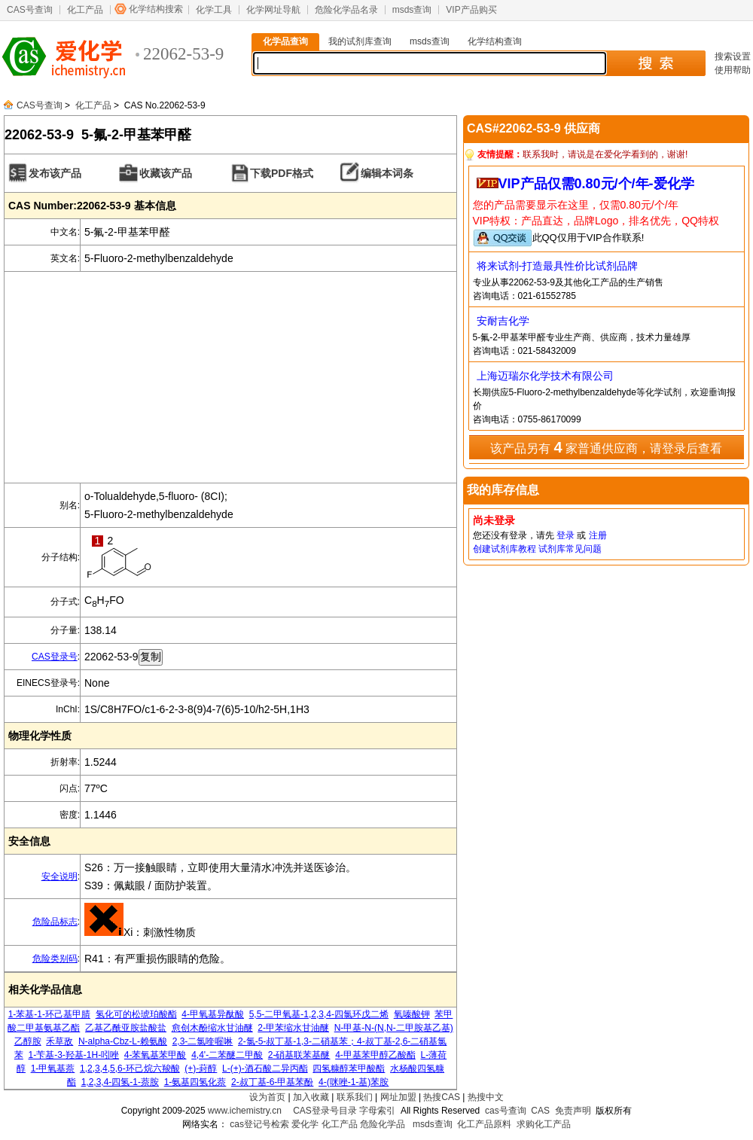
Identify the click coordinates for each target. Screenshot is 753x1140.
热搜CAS (441, 1097)
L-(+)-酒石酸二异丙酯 (265, 1068)
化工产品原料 (484, 1124)
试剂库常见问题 (570, 549)
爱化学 (305, 1124)
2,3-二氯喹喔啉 (202, 1041)
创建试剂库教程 (504, 549)
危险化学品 (382, 1124)
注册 (598, 535)
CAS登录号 (55, 656)
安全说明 (59, 876)
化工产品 (85, 10)
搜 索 (655, 63)
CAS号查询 (30, 10)
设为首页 (267, 1097)
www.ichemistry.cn (245, 1110)
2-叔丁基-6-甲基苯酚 (272, 1082)
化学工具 (214, 10)
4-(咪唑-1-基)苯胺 (354, 1082)
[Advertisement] (230, 377)
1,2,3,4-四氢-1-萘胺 (120, 1082)
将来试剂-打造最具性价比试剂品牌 (558, 266)
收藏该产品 (165, 173)
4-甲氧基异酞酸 (212, 1014)
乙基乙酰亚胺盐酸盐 (125, 1028)
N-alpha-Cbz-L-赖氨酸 (122, 1041)
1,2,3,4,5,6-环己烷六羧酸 (130, 1068)
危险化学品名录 (346, 10)
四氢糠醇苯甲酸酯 (348, 1068)
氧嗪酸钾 (412, 1014)
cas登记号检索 (259, 1124)
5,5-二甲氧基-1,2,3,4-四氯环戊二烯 (319, 1014)
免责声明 (573, 1110)
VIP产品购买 (471, 10)
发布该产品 (55, 173)
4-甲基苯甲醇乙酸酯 (375, 1055)
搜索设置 (733, 56)
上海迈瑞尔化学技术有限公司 (545, 376)
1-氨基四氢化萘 (195, 1082)
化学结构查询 (495, 41)
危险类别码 (55, 958)
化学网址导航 (273, 10)
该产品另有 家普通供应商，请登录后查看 (606, 447)
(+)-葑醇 (200, 1068)
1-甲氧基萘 (53, 1068)
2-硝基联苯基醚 (299, 1055)
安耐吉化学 (503, 321)
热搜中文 (486, 1097)
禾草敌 (59, 1041)
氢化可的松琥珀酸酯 (136, 1014)
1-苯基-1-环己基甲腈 (49, 1014)
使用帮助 (733, 70)
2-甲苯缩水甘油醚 (293, 1028)
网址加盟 (398, 1097)
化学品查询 (285, 41)
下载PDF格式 (281, 173)
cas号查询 (505, 1110)
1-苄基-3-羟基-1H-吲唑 (73, 1055)
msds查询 (412, 10)
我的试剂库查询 (360, 41)
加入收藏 (311, 1097)
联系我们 (355, 1097)
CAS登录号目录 (325, 1110)
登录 (565, 535)
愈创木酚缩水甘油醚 (212, 1028)
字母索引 (377, 1110)
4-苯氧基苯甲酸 (155, 1055)
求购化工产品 (544, 1124)
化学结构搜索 (156, 9)
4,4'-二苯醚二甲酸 (227, 1055)
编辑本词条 (387, 173)
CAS (540, 1110)
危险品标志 (55, 921)
